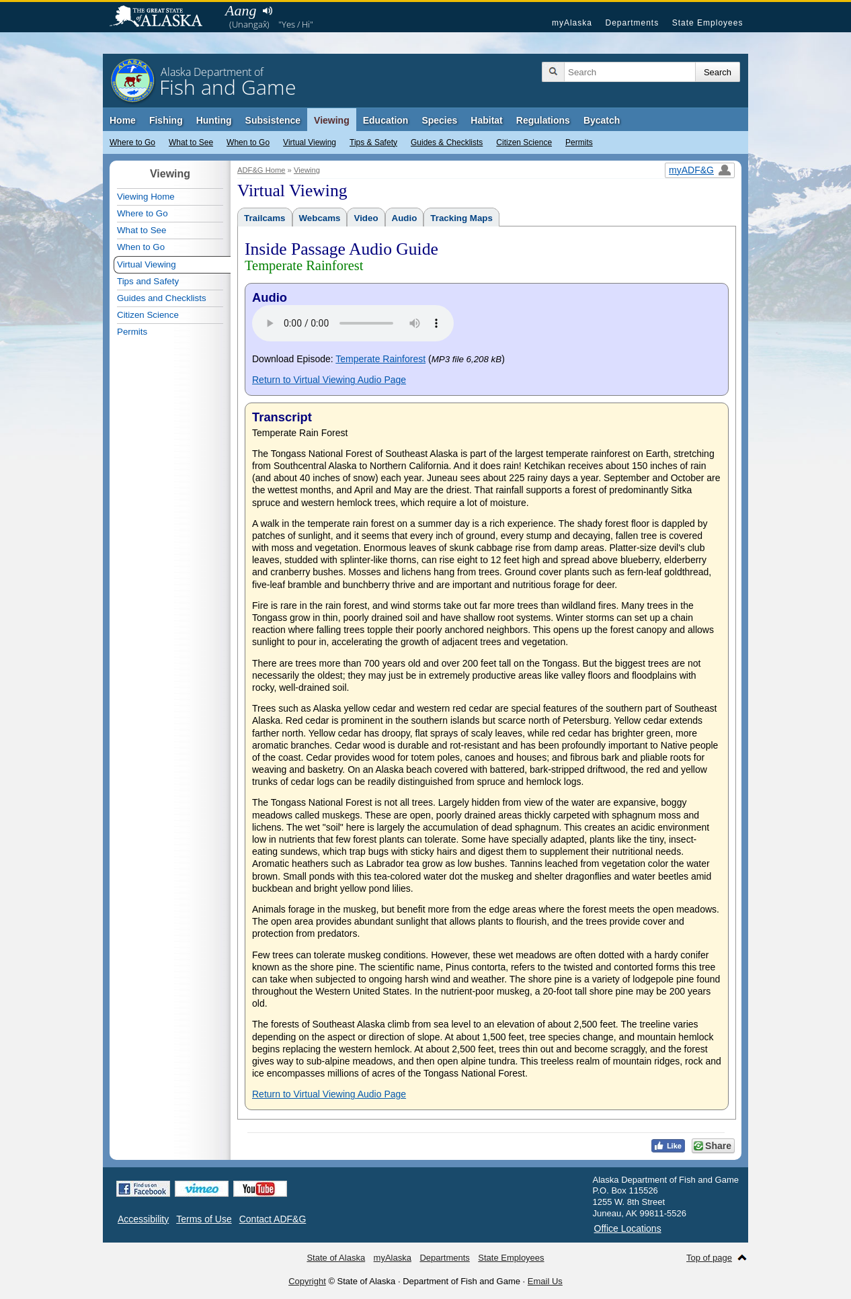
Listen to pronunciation (267, 10)
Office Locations (627, 1228)
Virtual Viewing (309, 142)
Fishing (166, 120)
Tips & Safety (373, 142)
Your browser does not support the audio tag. (353, 323)
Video (366, 218)
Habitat (486, 120)
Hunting (214, 120)
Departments (632, 23)
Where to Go (132, 142)
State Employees (707, 23)
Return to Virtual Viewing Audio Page (329, 379)
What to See (191, 142)
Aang (240, 10)
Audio (404, 218)
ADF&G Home (261, 170)
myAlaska (572, 23)
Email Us (545, 1281)
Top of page (709, 1258)
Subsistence (272, 120)
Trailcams (265, 218)
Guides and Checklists (161, 298)
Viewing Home (146, 197)
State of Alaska (163, 17)
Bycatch (601, 120)
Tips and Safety (148, 281)
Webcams (320, 218)
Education (386, 120)
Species (439, 120)
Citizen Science (524, 142)
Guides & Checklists (447, 142)
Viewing (332, 120)
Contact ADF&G (273, 1219)
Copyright (307, 1281)
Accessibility (143, 1219)
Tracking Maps (461, 218)
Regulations (543, 120)
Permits (579, 142)
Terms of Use (203, 1219)
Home (123, 120)
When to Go (248, 142)
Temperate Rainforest (380, 358)
